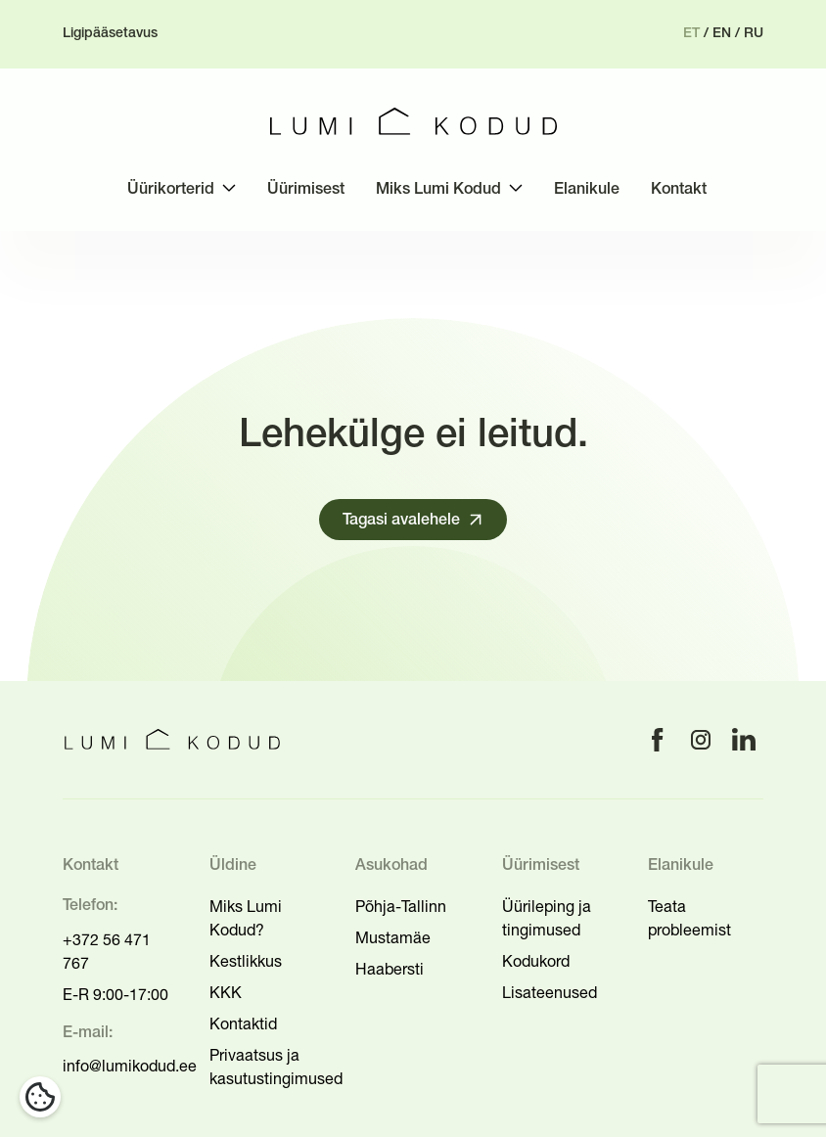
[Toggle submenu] (229, 188)
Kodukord (536, 961)
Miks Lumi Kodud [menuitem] (438, 190)
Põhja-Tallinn (400, 906)
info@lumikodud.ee (130, 1065)
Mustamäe (393, 937)
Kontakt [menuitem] (679, 190)
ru (753, 33)
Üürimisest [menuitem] (305, 190)
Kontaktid (243, 1023)
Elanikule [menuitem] (587, 190)
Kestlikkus (245, 961)
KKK (225, 992)
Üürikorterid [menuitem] (170, 190)
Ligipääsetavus (110, 33)
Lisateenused (549, 992)
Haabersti (389, 969)
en (721, 33)
